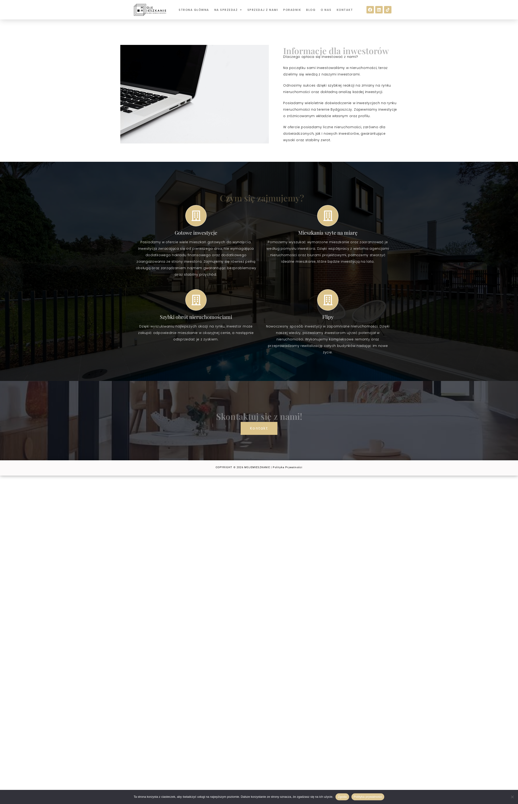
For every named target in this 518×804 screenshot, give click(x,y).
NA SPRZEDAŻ (228, 10)
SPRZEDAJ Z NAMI (262, 10)
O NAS (326, 10)
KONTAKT (345, 10)
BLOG (311, 10)
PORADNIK (292, 10)
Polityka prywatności (368, 796)
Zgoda (342, 796)
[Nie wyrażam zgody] (512, 797)
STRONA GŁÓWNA (194, 10)
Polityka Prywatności (287, 467)
